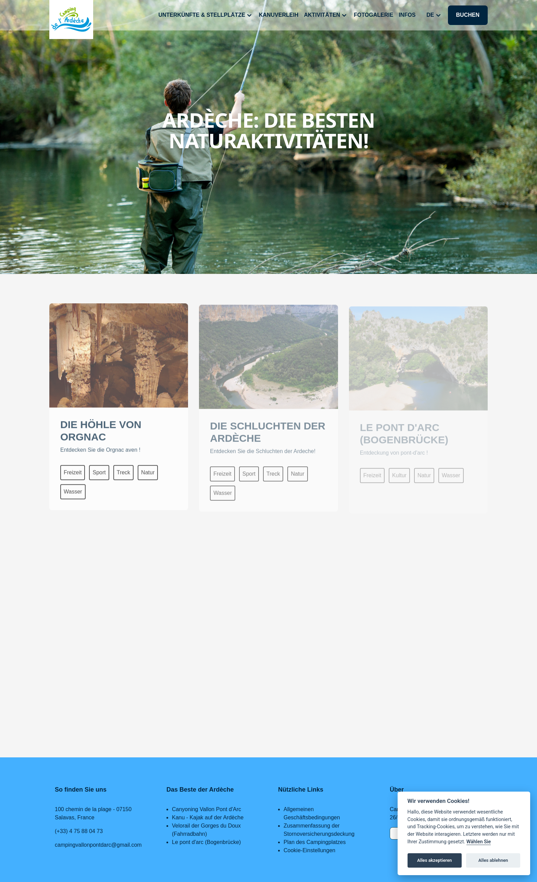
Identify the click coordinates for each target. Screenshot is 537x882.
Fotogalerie (373, 15)
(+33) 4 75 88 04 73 (79, 831)
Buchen (467, 15)
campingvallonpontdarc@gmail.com (98, 845)
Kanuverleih (279, 15)
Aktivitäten (326, 15)
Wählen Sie (478, 842)
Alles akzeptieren (434, 860)
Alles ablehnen (493, 860)
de (434, 15)
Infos (407, 15)
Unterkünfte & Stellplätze (205, 15)
